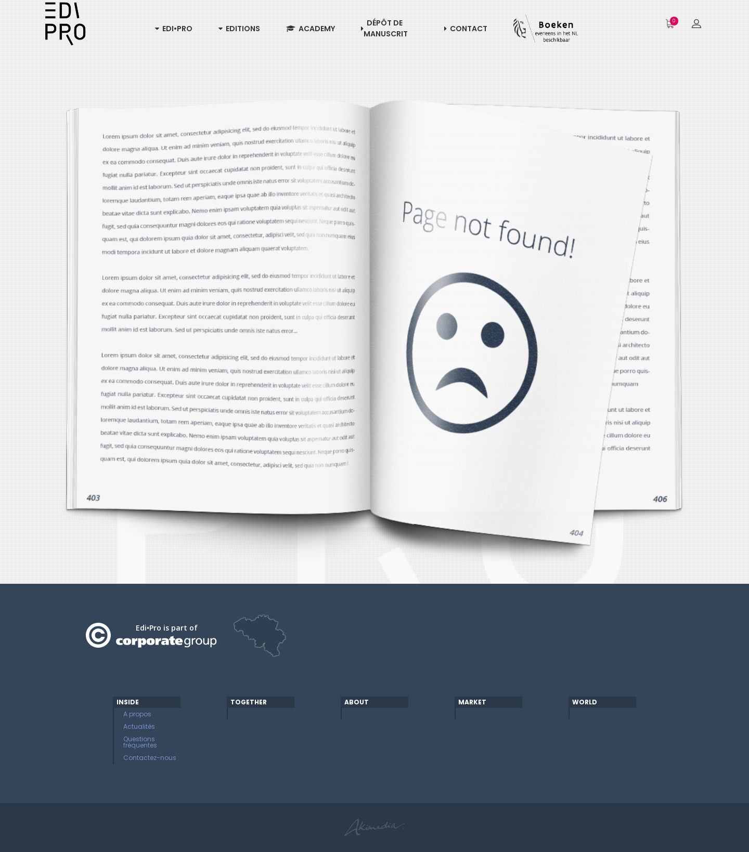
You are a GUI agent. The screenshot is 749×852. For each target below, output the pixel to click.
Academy (310, 28)
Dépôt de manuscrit (384, 28)
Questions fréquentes (140, 742)
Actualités (139, 726)
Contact (465, 28)
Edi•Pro (173, 28)
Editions (239, 28)
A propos (137, 714)
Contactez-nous (149, 757)
